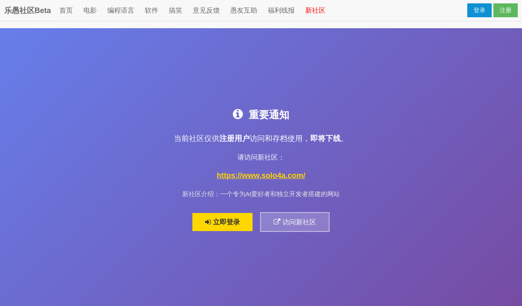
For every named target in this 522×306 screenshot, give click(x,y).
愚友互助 (243, 10)
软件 (151, 10)
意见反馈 (206, 10)
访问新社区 (295, 222)
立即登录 (222, 222)
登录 (479, 10)
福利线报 (281, 10)
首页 (66, 10)
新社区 (315, 10)
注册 (505, 10)
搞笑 (175, 10)
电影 (90, 10)
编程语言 (120, 10)
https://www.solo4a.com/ (261, 176)
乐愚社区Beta (27, 10)
